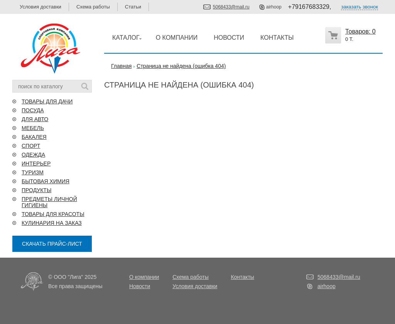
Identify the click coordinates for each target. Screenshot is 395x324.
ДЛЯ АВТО (35, 119)
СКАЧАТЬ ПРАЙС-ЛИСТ (52, 244)
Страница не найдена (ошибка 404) (181, 66)
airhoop (274, 7)
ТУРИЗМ (33, 172)
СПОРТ (31, 146)
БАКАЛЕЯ (34, 137)
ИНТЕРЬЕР (36, 163)
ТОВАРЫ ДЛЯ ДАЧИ (47, 101)
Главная (121, 66)
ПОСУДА (33, 110)
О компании (144, 277)
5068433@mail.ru (231, 7)
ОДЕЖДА (33, 155)
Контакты (242, 277)
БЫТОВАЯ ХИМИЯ (45, 181)
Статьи (133, 7)
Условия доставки (40, 7)
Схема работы (93, 7)
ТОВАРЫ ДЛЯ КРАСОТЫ (53, 214)
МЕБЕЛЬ (33, 128)
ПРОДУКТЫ (36, 190)
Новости (139, 286)
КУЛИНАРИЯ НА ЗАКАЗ (52, 223)
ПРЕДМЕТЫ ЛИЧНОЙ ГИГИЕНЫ (49, 202)
